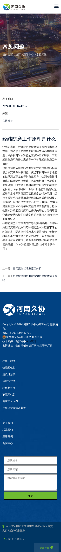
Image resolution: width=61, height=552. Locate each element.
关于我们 (7, 423)
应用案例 (7, 436)
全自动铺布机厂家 (25, 345)
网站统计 (31, 341)
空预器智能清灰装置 (14, 407)
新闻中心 (28, 54)
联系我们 (7, 429)
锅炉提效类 (8, 381)
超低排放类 (8, 374)
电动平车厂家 (45, 345)
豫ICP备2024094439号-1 (16, 332)
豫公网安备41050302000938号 (24, 337)
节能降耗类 (8, 394)
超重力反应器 (10, 401)
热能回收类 (8, 367)
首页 (18, 54)
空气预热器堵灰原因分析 (27, 268)
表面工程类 (8, 360)
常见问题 (41, 54)
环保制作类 (8, 387)
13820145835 (14, 539)
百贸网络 (20, 341)
